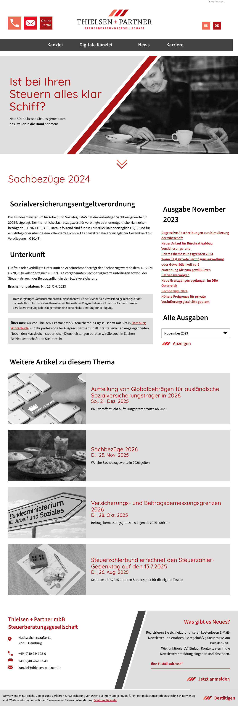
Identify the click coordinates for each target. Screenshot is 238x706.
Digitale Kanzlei (100, 45)
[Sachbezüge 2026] (119, 456)
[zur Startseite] (119, 19)
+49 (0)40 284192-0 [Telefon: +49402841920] (32, 654)
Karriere (180, 45)
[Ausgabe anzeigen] (176, 344)
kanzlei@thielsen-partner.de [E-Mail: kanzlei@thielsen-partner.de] (39, 668)
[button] (14, 23)
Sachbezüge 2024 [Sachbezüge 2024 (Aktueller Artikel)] (174, 292)
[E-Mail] (190, 665)
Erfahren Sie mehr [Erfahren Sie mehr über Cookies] (105, 700)
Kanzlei (59, 45)
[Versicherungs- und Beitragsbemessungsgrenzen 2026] (119, 513)
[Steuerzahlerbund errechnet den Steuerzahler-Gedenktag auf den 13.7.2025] (119, 570)
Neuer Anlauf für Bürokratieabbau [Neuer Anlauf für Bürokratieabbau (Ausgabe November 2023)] (187, 244)
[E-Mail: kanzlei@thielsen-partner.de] (30, 23)
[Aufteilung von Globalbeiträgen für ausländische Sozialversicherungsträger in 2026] (119, 399)
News (149, 45)
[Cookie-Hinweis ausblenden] (219, 698)
